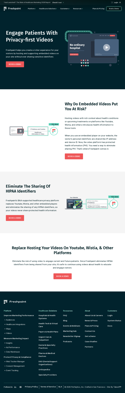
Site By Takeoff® (114, 387)
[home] (12, 9)
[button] (32, 9)
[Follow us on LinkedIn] (15, 387)
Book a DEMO (15, 64)
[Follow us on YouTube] (20, 387)
